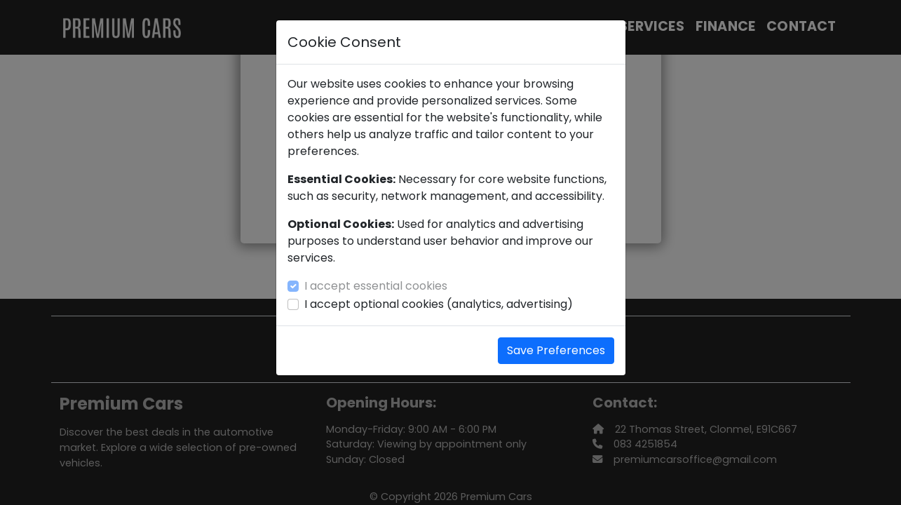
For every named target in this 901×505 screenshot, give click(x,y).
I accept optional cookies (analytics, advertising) (438, 304)
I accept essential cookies (375, 286)
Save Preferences (556, 350)
